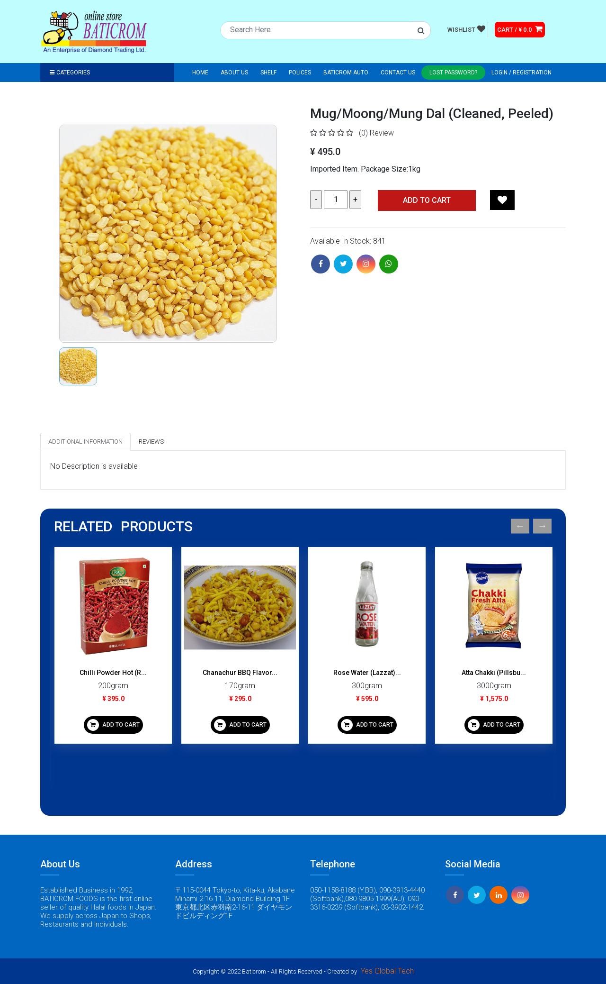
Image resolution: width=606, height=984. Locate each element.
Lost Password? (453, 72)
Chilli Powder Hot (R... (113, 672)
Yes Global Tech (387, 970)
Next (542, 526)
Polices (300, 72)
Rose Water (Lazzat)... (367, 672)
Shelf (268, 72)
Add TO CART (427, 200)
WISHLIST (466, 29)
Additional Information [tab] (85, 441)
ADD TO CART (113, 725)
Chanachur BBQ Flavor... (240, 672)
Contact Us (398, 72)
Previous (520, 526)
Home (200, 72)
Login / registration (521, 72)
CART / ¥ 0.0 (520, 29)
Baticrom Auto (345, 72)
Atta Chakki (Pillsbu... (494, 672)
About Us (234, 72)
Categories (70, 72)
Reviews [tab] (151, 441)
